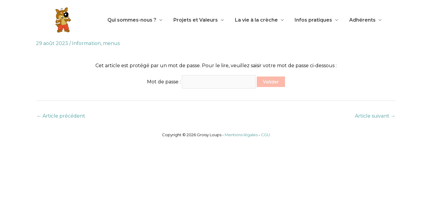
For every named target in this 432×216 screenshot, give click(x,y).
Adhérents (356, 20)
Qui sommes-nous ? (131, 20)
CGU (265, 134)
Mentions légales (241, 134)
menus (111, 43)
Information (86, 43)
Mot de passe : (201, 82)
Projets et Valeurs (193, 20)
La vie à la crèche (252, 20)
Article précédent (61, 116)
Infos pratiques (308, 20)
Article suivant (375, 116)
